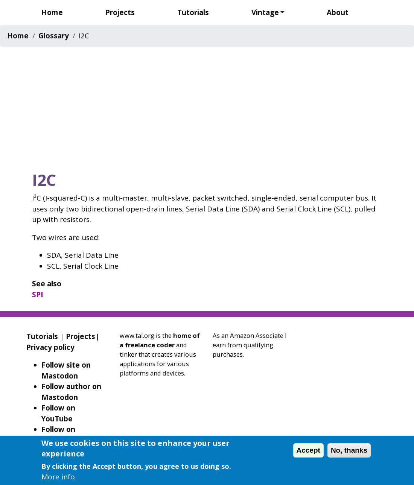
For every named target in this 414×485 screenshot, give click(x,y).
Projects (120, 12)
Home (52, 12)
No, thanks (349, 450)
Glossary (53, 36)
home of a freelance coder (160, 340)
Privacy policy (50, 347)
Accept (308, 450)
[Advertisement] (207, 106)
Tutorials (193, 12)
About (338, 12)
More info (58, 477)
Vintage (265, 12)
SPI (37, 295)
